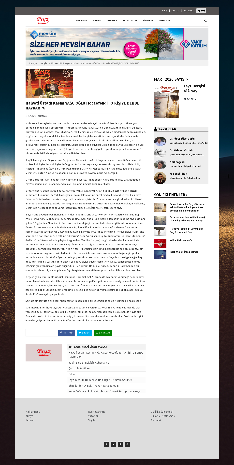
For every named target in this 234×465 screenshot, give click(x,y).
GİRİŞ (164, 11)
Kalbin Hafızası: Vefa (181, 240)
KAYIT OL (175, 11)
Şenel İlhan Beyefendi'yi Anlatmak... (187, 155)
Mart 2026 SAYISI (170, 79)
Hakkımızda (33, 411)
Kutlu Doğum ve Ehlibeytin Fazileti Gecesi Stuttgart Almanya (105, 391)
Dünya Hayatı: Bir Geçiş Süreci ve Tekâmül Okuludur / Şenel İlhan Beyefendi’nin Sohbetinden (187, 207)
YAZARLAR (167, 129)
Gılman (73, 374)
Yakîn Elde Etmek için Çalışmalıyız (89, 362)
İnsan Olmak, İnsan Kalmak (184, 252)
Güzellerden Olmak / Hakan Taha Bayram (94, 385)
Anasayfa (33, 63)
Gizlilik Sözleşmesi (162, 411)
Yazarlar (111, 20)
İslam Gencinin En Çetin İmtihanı (185, 178)
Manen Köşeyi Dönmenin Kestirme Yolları (189, 143)
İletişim (30, 420)
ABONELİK (164, 20)
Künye (29, 416)
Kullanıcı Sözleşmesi (163, 416)
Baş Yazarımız (96, 411)
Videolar (148, 20)
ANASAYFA (81, 20)
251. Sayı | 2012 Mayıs (60, 63)
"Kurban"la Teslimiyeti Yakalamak (186, 166)
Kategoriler (130, 20)
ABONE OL (188, 11)
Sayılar (96, 20)
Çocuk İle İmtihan (79, 368)
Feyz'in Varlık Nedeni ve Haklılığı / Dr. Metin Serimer (100, 380)
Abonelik (156, 420)
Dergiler (44, 63)
